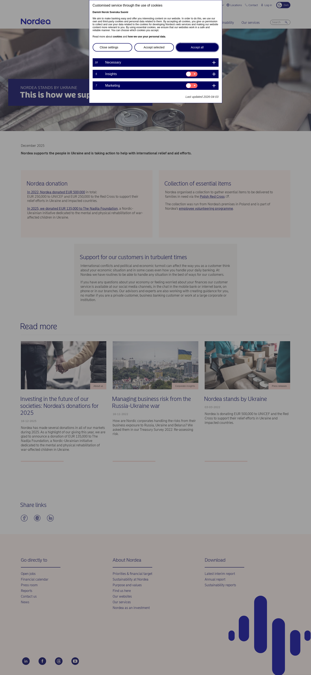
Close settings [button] (109, 47)
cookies (117, 36)
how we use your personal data (146, 36)
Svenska (114, 12)
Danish (97, 12)
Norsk (105, 12)
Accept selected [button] (154, 47)
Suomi (124, 12)
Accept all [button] (197, 47)
